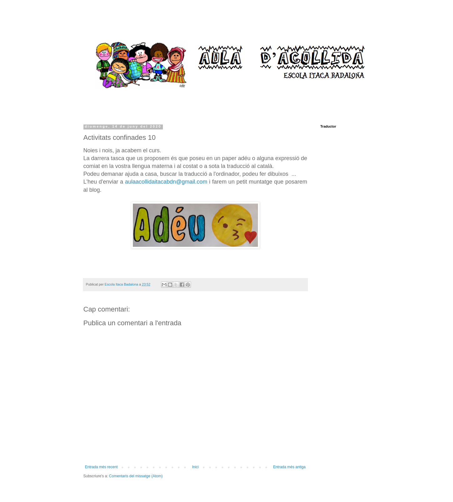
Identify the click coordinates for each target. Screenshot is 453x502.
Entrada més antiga (289, 467)
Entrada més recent (101, 467)
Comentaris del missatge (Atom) (136, 476)
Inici (195, 467)
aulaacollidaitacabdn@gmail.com (166, 182)
